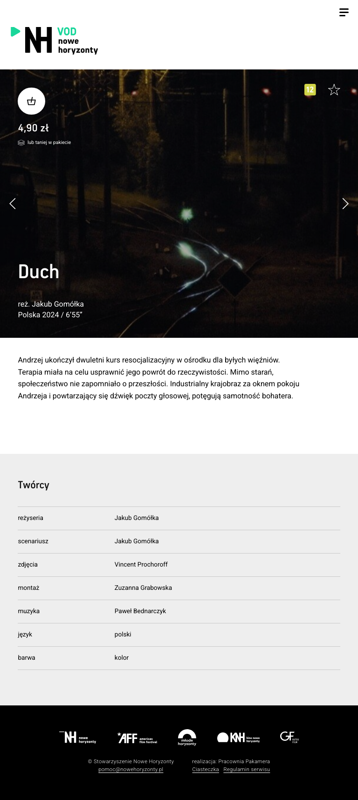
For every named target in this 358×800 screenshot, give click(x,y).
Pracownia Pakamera (244, 762)
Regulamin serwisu (246, 769)
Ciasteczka (205, 769)
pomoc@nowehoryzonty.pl (130, 769)
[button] (345, 203)
